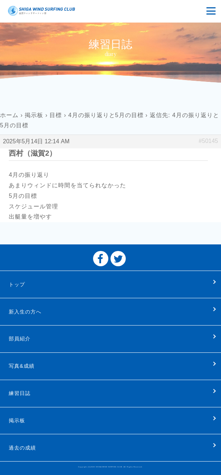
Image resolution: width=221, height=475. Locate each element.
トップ (17, 284)
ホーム (9, 115)
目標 (55, 115)
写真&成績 (21, 366)
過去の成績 (22, 448)
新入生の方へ (25, 312)
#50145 (208, 141)
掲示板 (34, 115)
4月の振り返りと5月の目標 (106, 115)
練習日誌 (20, 393)
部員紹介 (20, 339)
